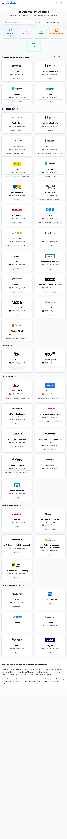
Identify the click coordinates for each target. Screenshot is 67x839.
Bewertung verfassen (52, 22)
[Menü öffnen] (3, 3)
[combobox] (59, 57)
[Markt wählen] (62, 3)
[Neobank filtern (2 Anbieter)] (26, 33)
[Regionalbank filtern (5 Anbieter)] (33, 46)
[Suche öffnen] (52, 2)
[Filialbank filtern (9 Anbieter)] (41, 33)
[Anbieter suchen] (20, 22)
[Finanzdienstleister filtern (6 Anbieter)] (57, 33)
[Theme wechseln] (56, 3)
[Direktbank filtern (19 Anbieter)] (10, 33)
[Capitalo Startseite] (12, 2)
